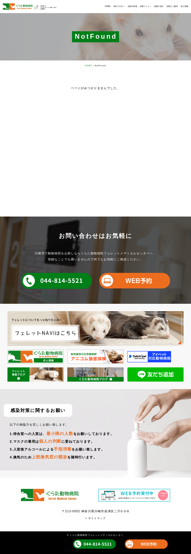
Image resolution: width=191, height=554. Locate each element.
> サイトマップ (95, 518)
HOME (88, 66)
